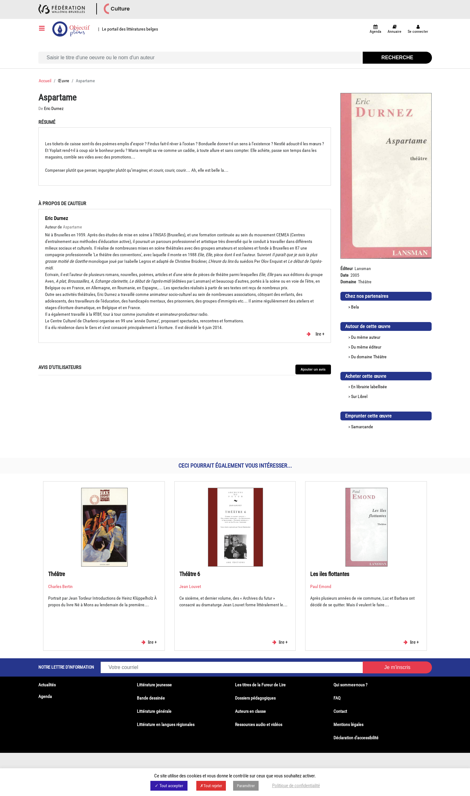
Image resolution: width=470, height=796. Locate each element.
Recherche (397, 57)
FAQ (336, 698)
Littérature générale (154, 711)
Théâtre (380, 356)
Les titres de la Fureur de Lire (260, 684)
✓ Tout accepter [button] (169, 785)
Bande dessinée (151, 698)
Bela (355, 306)
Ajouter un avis (313, 369)
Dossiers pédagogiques (255, 698)
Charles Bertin (60, 586)
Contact (340, 711)
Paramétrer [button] (246, 785)
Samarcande (362, 426)
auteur (374, 337)
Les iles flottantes (329, 574)
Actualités (47, 684)
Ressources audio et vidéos (258, 724)
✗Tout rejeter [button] (211, 785)
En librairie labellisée (369, 386)
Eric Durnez (54, 108)
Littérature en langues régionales (165, 724)
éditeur (375, 346)
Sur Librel (359, 396)
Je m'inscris (397, 667)
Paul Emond (320, 586)
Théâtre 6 (189, 574)
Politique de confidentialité (296, 785)
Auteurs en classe (250, 711)
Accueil (45, 80)
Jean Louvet (190, 586)
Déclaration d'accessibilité (355, 737)
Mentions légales (348, 724)
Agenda (45, 696)
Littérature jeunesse (154, 684)
